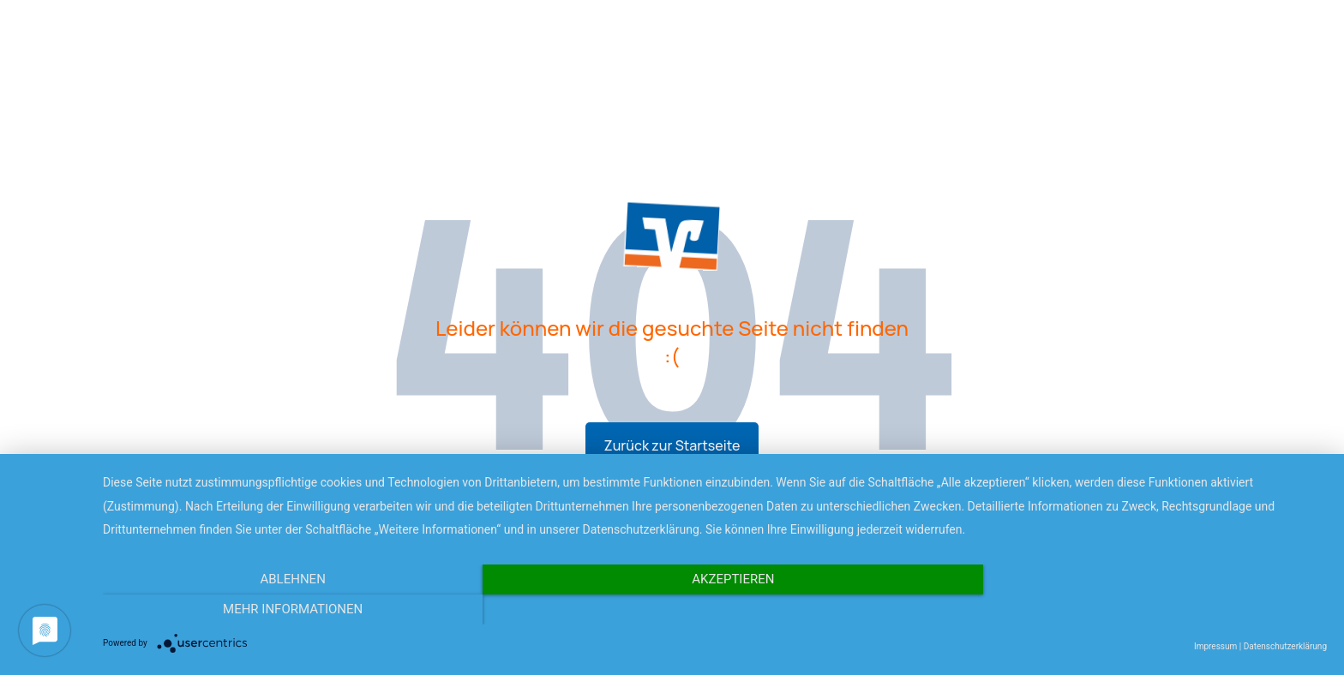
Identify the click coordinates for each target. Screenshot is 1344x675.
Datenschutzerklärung (1285, 646)
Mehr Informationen (1143, 609)
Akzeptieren (715, 609)
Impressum (1215, 646)
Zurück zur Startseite (672, 445)
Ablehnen (286, 609)
